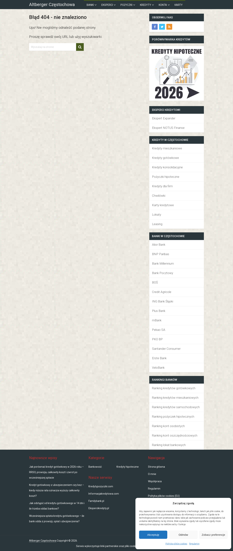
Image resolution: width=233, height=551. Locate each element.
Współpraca (155, 481)
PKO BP (157, 339)
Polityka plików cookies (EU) (164, 495)
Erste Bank (159, 358)
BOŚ (155, 282)
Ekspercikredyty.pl (98, 508)
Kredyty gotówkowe (165, 158)
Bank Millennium (163, 263)
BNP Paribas (160, 254)
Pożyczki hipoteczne (165, 177)
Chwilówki (158, 195)
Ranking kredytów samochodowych (176, 407)
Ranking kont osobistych (168, 426)
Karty (179, 4)
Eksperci (107, 4)
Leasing (157, 224)
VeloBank (158, 367)
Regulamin (194, 543)
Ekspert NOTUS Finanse (168, 128)
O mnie (152, 474)
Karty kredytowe (163, 205)
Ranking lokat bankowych (169, 445)
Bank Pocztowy (162, 273)
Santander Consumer (166, 348)
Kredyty (145, 4)
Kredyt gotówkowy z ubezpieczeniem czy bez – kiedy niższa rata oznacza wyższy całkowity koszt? (56, 490)
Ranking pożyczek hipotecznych (173, 416)
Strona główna (156, 466)
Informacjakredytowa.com (103, 493)
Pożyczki (126, 4)
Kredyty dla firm (162, 186)
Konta (163, 4)
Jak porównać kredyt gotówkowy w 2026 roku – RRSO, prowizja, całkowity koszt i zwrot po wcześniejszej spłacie (56, 472)
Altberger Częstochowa (52, 4)
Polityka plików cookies (176, 543)
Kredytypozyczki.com (100, 486)
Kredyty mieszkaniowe (167, 148)
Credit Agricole (161, 292)
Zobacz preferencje (213, 534)
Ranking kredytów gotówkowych (173, 388)
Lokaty (156, 214)
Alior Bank (158, 244)
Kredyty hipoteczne (127, 466)
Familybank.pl (96, 501)
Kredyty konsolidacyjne (167, 167)
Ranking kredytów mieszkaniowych (175, 397)
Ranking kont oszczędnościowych (174, 435)
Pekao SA (158, 330)
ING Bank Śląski (162, 301)
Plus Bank (158, 311)
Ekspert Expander (163, 118)
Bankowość (95, 466)
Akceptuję (153, 534)
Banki (90, 4)
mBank (156, 320)
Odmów (183, 534)
